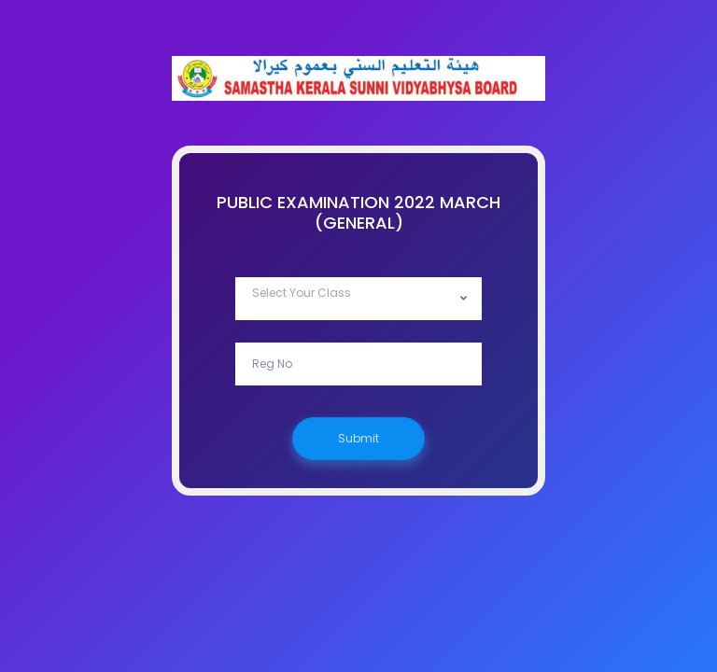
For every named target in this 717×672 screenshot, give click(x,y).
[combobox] (358, 298)
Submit (358, 438)
